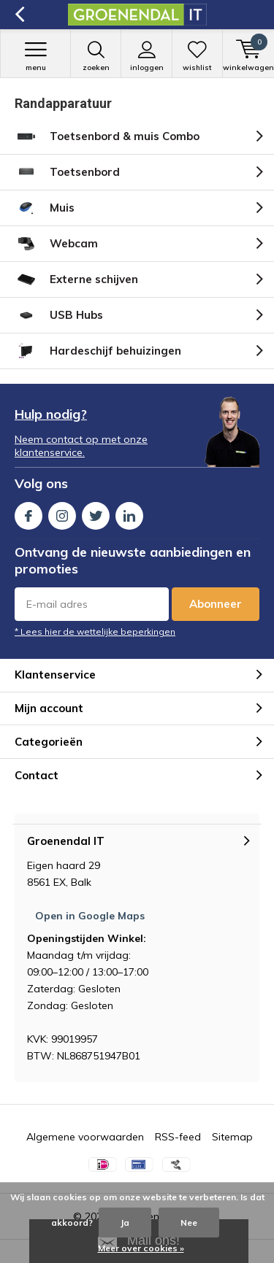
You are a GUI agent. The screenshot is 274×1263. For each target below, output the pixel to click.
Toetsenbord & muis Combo (107, 136)
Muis (45, 208)
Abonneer (215, 604)
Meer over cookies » (141, 1248)
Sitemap (232, 1136)
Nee (188, 1222)
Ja (125, 1222)
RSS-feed (178, 1136)
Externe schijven (76, 279)
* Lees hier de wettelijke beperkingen (95, 631)
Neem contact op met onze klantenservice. (81, 446)
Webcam (56, 244)
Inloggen (146, 56)
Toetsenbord (67, 172)
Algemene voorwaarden (85, 1136)
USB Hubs (59, 315)
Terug (19, 14)
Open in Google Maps (90, 915)
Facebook (28, 512)
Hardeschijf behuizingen (98, 351)
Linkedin (129, 512)
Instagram (62, 512)
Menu (35, 56)
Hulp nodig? (51, 414)
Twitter (96, 512)
